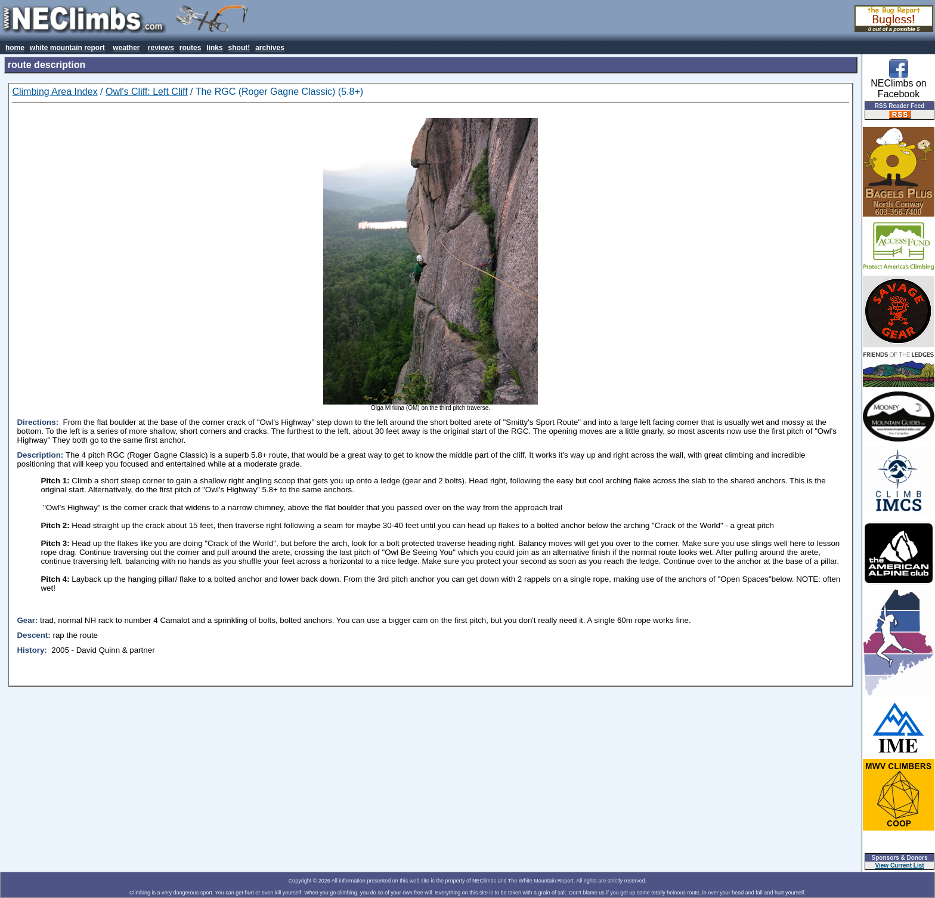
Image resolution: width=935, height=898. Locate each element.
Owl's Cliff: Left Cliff (147, 92)
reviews (161, 48)
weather (126, 48)
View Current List (899, 865)
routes (190, 48)
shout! (239, 48)
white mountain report (67, 48)
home (14, 48)
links (214, 48)
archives (269, 48)
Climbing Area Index (54, 92)
